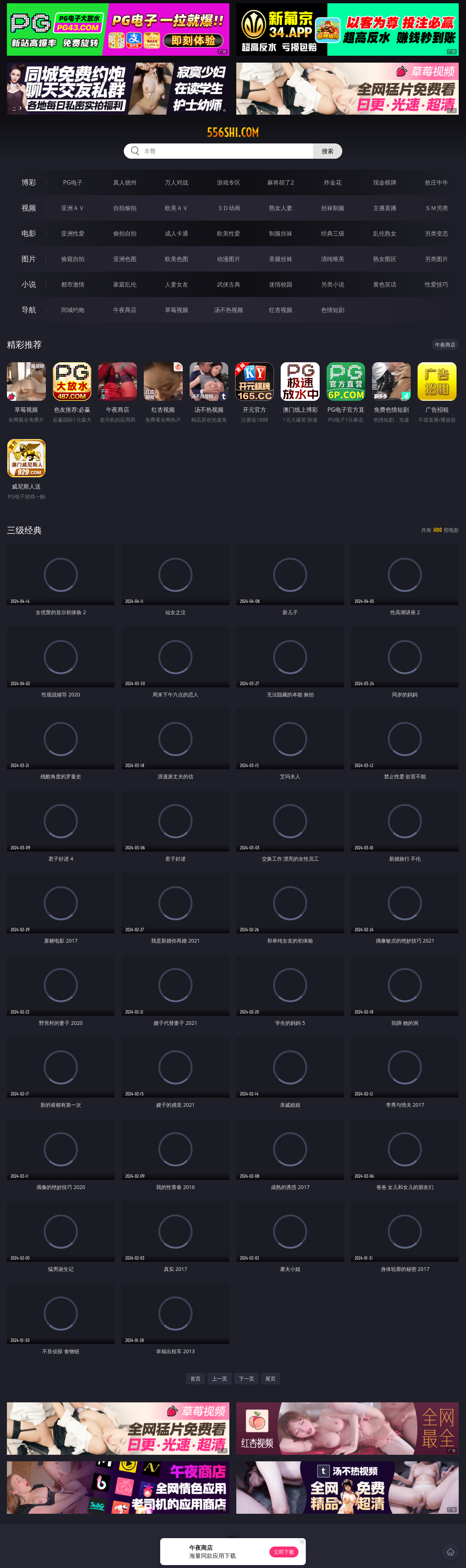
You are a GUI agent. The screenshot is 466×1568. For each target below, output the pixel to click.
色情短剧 (332, 310)
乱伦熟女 (384, 233)
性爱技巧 (436, 284)
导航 (28, 310)
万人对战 (176, 182)
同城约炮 (72, 310)
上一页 (219, 1378)
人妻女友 (176, 284)
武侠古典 (228, 284)
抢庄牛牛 (436, 182)
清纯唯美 (332, 259)
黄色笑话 (384, 284)
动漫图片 (228, 259)
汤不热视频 (228, 310)
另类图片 (436, 259)
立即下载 (284, 1551)
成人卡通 (176, 233)
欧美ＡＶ (176, 208)
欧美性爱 (228, 233)
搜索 (327, 151)
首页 (195, 1378)
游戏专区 (228, 182)
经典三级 (332, 233)
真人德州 (125, 182)
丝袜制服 (332, 208)
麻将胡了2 (280, 182)
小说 (28, 284)
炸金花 (332, 182)
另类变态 (436, 233)
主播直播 (384, 208)
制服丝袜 (280, 233)
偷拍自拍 (125, 233)
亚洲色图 (125, 259)
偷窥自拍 (72, 259)
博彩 (28, 182)
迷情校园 (280, 284)
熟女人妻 (280, 208)
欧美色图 (176, 259)
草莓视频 (176, 310)
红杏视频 (280, 310)
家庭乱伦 (125, 284)
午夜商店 (125, 310)
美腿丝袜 (280, 259)
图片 (28, 259)
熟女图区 (384, 259)
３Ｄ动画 (228, 208)
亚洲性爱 (72, 233)
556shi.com (233, 132)
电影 (28, 233)
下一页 (246, 1378)
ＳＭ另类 (436, 208)
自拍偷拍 (125, 208)
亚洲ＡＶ (72, 208)
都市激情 (72, 284)
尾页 (270, 1378)
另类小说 (332, 284)
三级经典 (24, 530)
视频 (28, 208)
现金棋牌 (384, 182)
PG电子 (72, 182)
